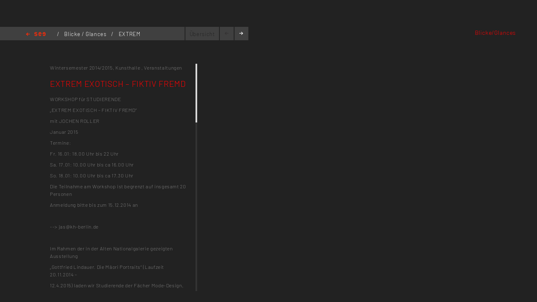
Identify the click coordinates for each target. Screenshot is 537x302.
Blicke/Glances (495, 32)
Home (36, 34)
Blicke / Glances (86, 34)
